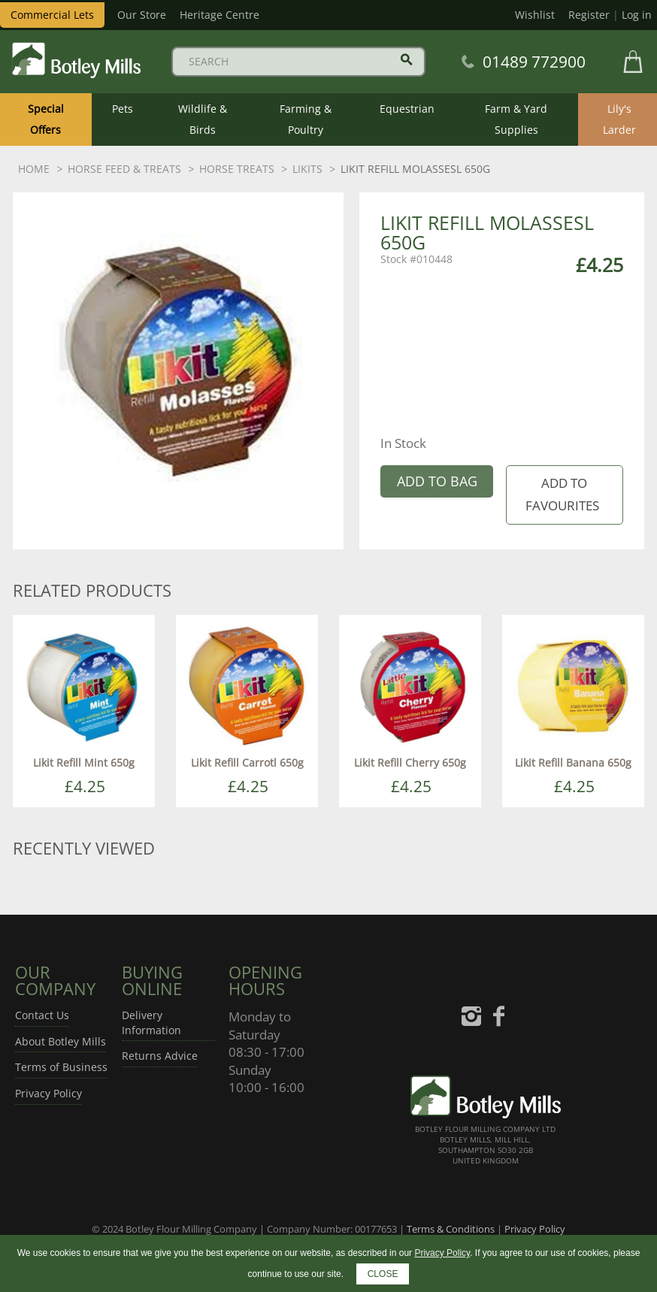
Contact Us (42, 1015)
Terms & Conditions (451, 1229)
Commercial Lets (52, 15)
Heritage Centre (219, 15)
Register (589, 15)
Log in (637, 15)
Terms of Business (61, 1067)
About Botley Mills (60, 1041)
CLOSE (383, 1274)
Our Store (141, 15)
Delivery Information (151, 1022)
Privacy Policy (48, 1093)
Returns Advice (160, 1055)
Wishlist (535, 15)
